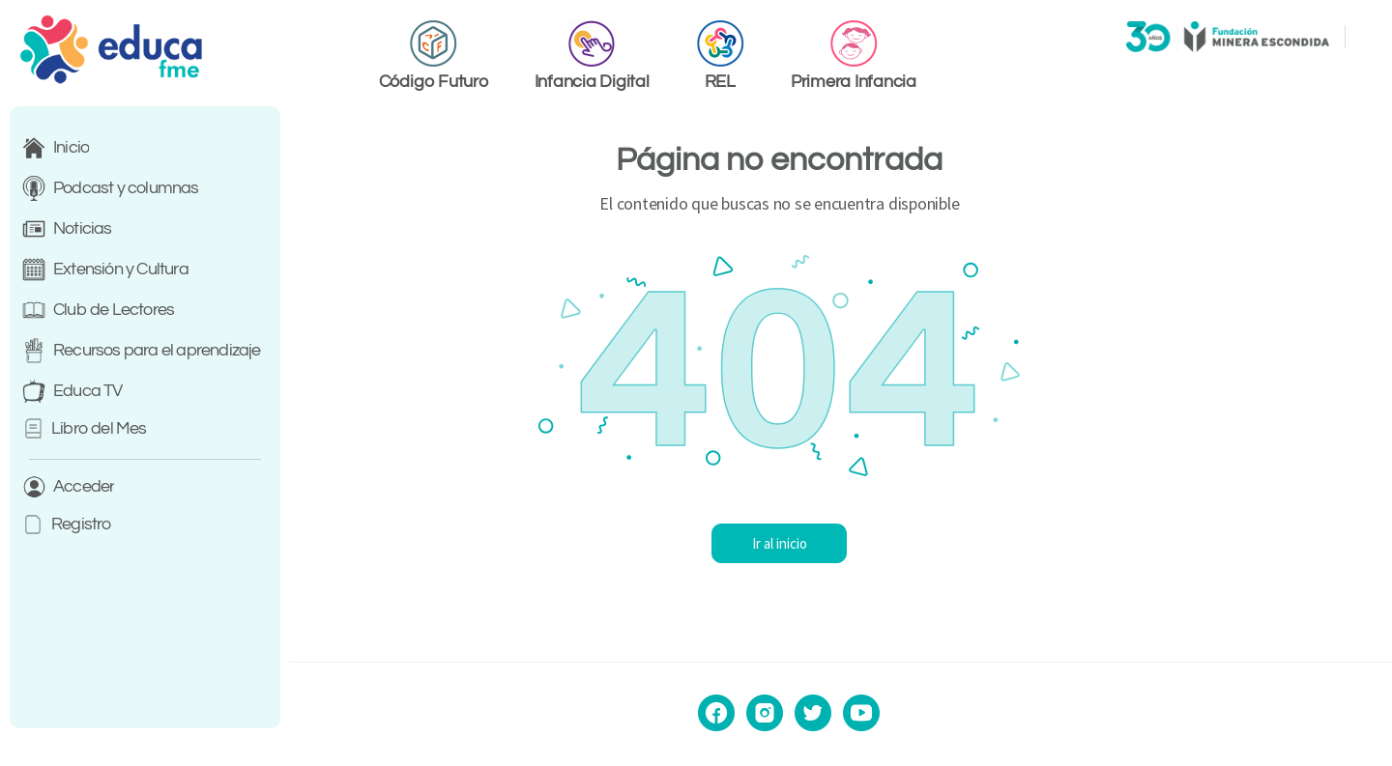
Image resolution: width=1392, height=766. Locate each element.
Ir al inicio (841, 543)
